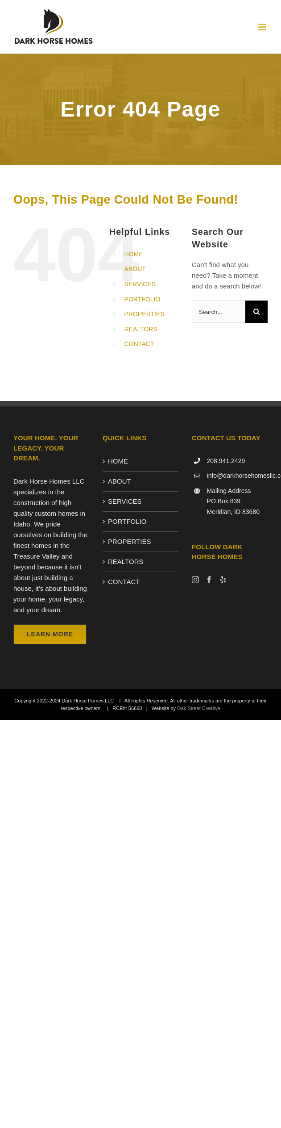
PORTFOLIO (142, 299)
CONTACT (139, 343)
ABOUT (135, 268)
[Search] (256, 312)
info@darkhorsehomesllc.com (237, 475)
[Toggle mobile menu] (263, 27)
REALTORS (140, 329)
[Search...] (218, 312)
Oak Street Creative (198, 708)
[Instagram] (195, 579)
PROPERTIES (144, 314)
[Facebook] (209, 579)
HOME (133, 254)
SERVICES (140, 284)
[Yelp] (223, 579)
